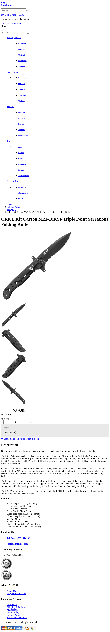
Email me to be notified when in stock (20, 439)
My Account (12, 610)
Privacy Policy (13, 615)
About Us (11, 591)
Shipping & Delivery (16, 607)
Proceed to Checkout (11, 23)
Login (4, 2)
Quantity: (5, 418)
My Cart (12, 15)
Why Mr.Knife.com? (16, 593)
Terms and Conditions (17, 617)
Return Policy (13, 612)
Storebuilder (7, 5)
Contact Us (12, 604)
